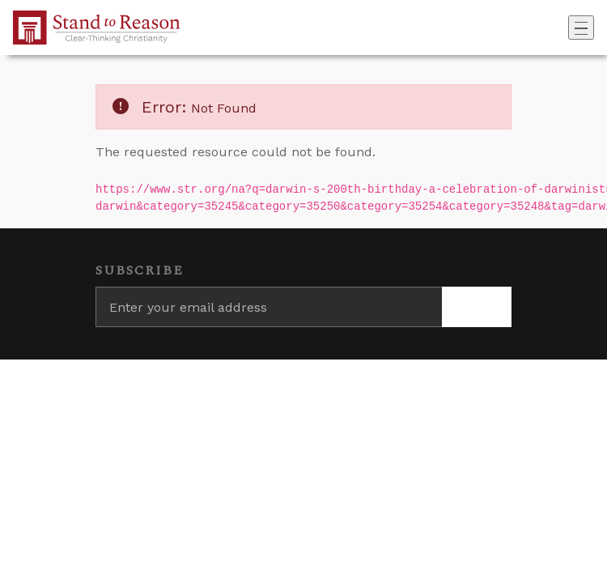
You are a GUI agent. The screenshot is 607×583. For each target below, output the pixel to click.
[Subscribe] (476, 307)
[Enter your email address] (269, 307)
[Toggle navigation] (581, 27)
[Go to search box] (563, 27)
